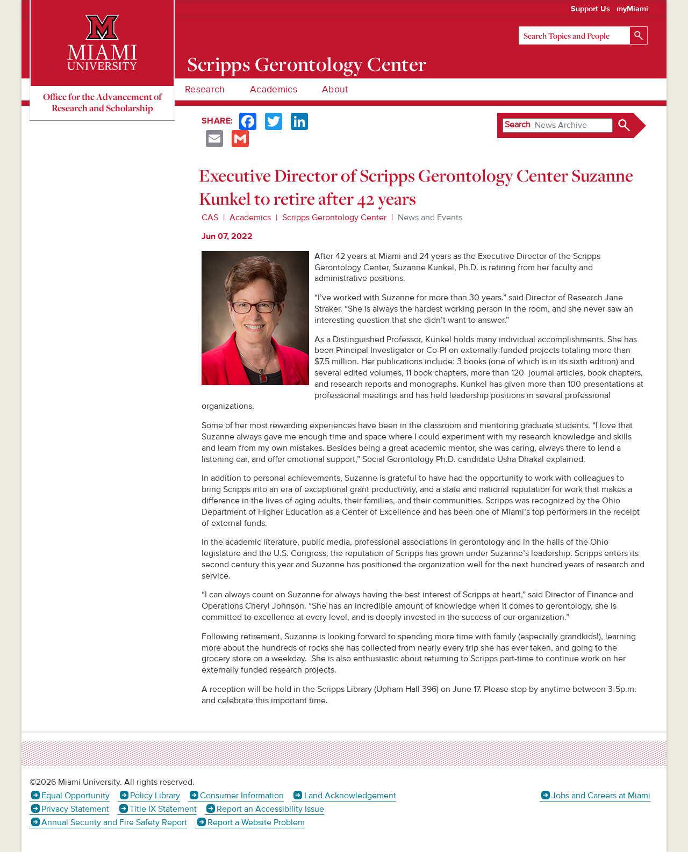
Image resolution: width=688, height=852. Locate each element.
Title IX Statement (163, 809)
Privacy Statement (75, 809)
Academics (250, 217)
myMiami (632, 9)
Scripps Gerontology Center (307, 64)
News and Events (430, 217)
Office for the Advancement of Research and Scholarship (102, 102)
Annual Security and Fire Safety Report (114, 822)
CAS (210, 217)
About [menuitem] (335, 89)
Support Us (590, 9)
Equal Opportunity (75, 795)
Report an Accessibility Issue (270, 809)
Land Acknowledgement (350, 795)
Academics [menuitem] (273, 89)
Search (518, 124)
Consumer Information (242, 795)
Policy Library (155, 795)
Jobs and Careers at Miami (600, 795)
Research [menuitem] (205, 89)
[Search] (583, 35)
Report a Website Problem (256, 822)
